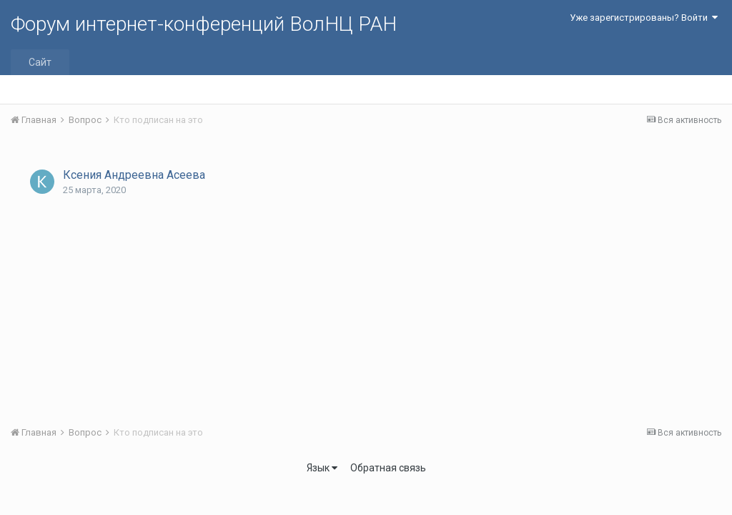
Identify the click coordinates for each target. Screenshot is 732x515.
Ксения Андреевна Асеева (134, 175)
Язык (322, 468)
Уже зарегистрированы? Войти (644, 17)
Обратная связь (388, 468)
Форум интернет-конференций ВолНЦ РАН (204, 24)
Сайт (40, 62)
